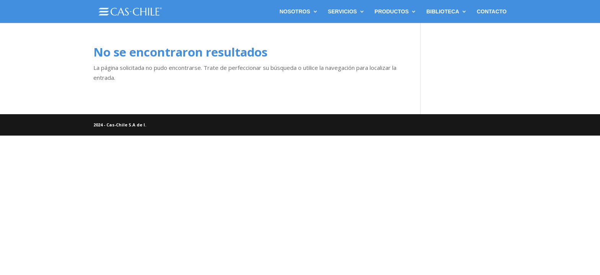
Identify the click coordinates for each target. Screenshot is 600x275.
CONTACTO (492, 12)
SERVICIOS (342, 12)
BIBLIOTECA (442, 12)
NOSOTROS (294, 12)
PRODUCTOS (392, 12)
